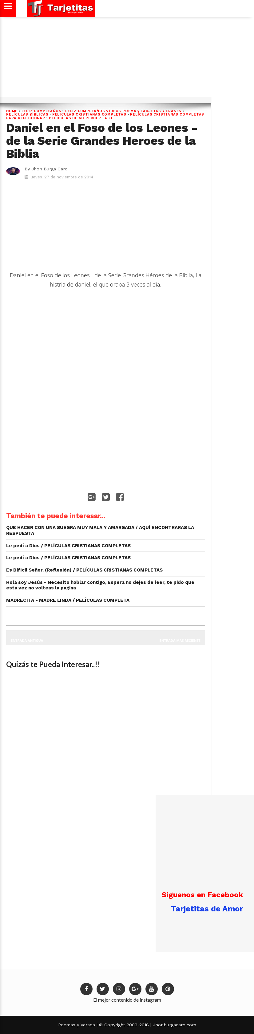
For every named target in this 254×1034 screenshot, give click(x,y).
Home (12, 111)
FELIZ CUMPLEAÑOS (42, 111)
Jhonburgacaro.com (173, 1024)
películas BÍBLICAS (27, 114)
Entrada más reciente (180, 640)
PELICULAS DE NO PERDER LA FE (81, 118)
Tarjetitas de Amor (207, 908)
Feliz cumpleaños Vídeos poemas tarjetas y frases (123, 111)
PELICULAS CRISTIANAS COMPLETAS (89, 114)
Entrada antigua (27, 640)
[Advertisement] (126, 59)
